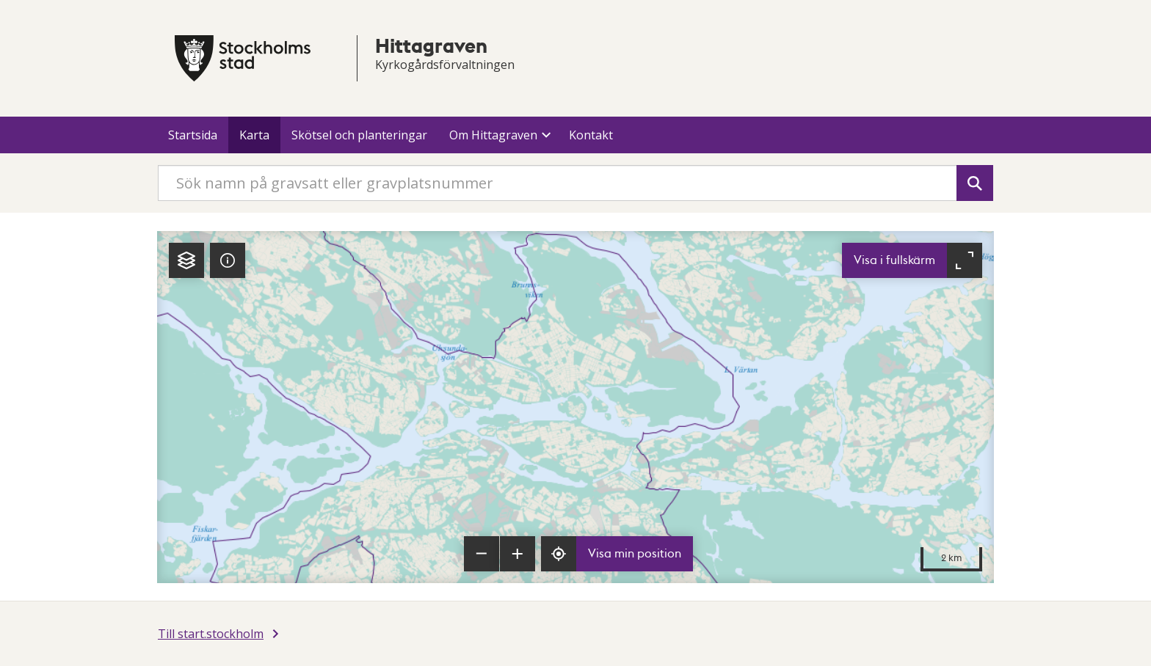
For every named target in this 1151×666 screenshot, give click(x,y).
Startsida (192, 135)
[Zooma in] (517, 553)
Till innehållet (0, 0)
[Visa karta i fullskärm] (912, 260)
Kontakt (591, 135)
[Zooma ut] (481, 553)
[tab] (186, 260)
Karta (254, 135)
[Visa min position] (617, 553)
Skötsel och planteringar (359, 135)
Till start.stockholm (211, 634)
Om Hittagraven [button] (493, 135)
